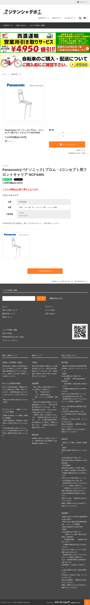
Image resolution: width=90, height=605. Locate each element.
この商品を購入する (45, 271)
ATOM (9, 333)
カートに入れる (67, 144)
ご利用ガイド (7, 25)
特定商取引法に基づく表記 (76, 153)
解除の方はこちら (56, 298)
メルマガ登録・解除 (37, 25)
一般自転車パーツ (15, 74)
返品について (81, 150)
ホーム (4, 74)
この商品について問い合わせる (62, 281)
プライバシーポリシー (10, 340)
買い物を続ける (81, 281)
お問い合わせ (21, 25)
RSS (4, 333)
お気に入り (10, 141)
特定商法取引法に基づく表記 (13, 337)
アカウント (83, 2)
